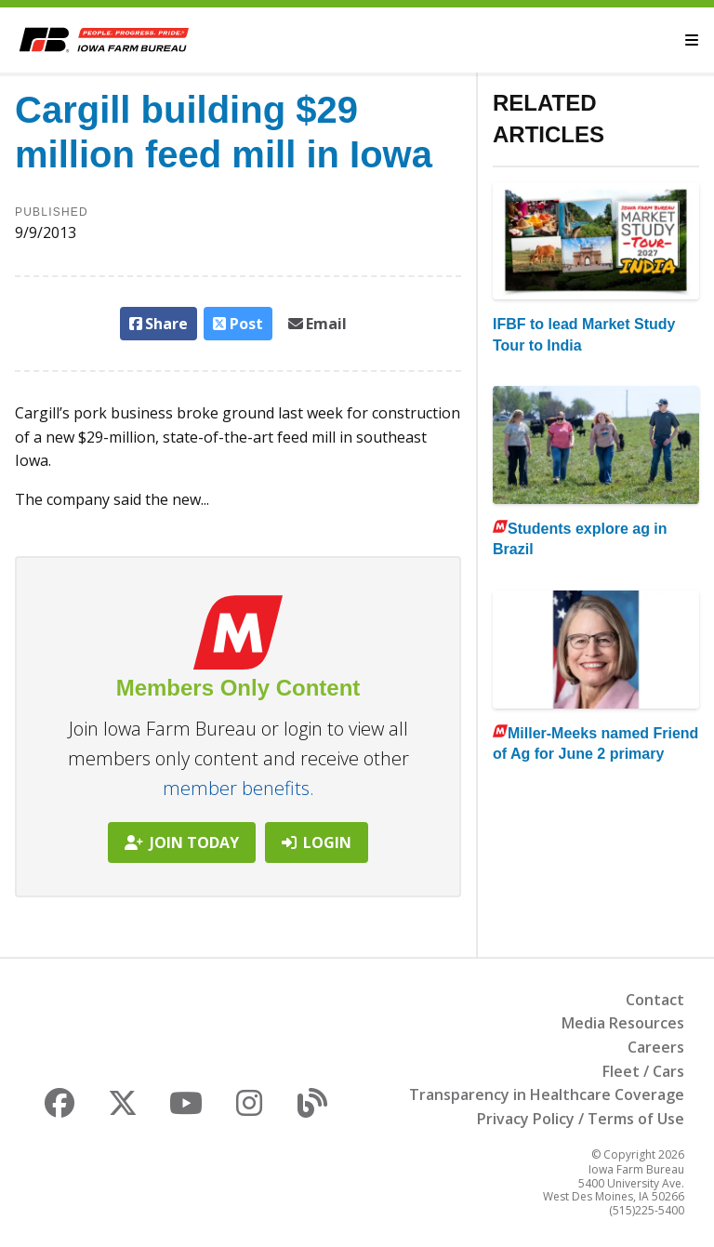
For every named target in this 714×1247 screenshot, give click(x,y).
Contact (655, 999)
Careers (656, 1047)
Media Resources (623, 1023)
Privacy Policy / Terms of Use (580, 1118)
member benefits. (238, 788)
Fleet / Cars (643, 1071)
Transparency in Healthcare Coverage (546, 1094)
